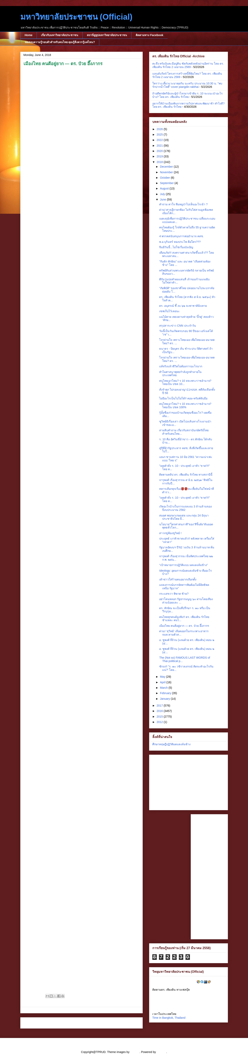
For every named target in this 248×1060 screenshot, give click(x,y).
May (163, 676)
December (167, 166)
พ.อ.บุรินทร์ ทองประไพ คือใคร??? (180, 241)
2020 (160, 151)
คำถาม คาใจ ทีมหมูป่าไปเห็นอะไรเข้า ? (183, 204)
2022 (160, 140)
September (167, 183)
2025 (160, 134)
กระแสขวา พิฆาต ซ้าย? (174, 593)
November (167, 172)
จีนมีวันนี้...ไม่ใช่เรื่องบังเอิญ (176, 247)
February (166, 693)
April (163, 682)
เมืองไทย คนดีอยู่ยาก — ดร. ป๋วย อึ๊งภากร (184, 625)
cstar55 (134, 1052)
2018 (160, 162)
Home (29, 35)
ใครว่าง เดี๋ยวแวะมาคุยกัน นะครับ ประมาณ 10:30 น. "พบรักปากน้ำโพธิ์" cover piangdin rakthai (187, 85)
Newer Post (32, 1023)
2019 (160, 156)
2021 (160, 145)
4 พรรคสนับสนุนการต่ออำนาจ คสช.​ (181, 236)
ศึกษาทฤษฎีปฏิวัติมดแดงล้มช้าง (171, 744)
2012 (160, 722)
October (165, 177)
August (164, 188)
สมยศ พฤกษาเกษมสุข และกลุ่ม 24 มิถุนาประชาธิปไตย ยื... (183, 517)
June (163, 199)
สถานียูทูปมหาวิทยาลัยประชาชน (107, 35)
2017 (160, 705)
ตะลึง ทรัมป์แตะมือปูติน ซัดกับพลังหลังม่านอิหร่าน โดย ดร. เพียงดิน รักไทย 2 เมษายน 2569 (188, 65)
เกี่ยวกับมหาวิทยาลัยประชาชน (59, 35)
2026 (160, 129)
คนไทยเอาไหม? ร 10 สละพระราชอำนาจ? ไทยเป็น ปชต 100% (185, 405)
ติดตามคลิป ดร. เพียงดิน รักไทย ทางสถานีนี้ (185, 474)
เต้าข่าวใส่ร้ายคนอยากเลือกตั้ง (177, 579)
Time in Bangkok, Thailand (168, 1017)
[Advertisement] (177, 781)
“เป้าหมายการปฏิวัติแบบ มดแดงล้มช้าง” (183, 565)
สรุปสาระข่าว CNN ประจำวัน (177, 325)
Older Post (131, 1023)
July (163, 194)
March (164, 687)
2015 (160, 716)
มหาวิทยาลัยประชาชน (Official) (76, 16)
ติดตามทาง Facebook (149, 35)
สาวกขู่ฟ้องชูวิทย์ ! (170, 533)
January (165, 698)
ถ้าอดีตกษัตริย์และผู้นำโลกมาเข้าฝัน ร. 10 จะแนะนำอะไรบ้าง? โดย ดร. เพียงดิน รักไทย (187, 95)
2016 (160, 711)
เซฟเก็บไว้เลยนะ (169, 311)
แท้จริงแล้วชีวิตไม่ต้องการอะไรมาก (180, 366)
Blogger (161, 1052)
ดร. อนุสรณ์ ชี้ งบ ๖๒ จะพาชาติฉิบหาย (183, 305)
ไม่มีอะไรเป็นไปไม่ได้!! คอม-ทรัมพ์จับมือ (183, 398)
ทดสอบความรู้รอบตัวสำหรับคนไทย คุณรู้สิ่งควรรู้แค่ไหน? (60, 42)
